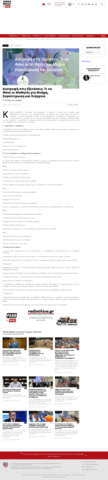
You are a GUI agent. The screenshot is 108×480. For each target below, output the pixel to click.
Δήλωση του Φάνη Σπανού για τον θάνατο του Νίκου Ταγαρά (12, 391)
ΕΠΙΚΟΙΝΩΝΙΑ (66, 475)
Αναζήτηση (102, 4)
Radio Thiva (7, 4)
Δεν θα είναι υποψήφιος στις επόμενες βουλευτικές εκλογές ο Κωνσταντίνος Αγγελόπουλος (12, 426)
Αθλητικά (26, 36)
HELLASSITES (62, 477)
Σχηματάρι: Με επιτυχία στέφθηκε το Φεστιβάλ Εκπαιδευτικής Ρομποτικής (38, 425)
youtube (89, 4)
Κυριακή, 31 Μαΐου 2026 (12, 364)
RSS (59, 475)
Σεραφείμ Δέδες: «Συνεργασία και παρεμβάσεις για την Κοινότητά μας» (36, 353)
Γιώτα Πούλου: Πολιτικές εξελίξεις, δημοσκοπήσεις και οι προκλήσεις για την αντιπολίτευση (12, 353)
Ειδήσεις (13, 36)
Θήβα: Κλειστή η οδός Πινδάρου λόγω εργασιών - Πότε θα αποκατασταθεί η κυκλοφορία (64, 392)
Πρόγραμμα (64, 36)
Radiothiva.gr (86, 61)
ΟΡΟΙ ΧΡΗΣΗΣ (26, 475)
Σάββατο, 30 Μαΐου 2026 (12, 400)
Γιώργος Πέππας (94, 75)
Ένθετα (36, 36)
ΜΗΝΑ (98, 52)
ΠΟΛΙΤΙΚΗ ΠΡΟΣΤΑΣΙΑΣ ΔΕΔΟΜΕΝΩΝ (44, 475)
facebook (78, 4)
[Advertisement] (54, 21)
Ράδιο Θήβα (58, 5)
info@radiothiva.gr (90, 469)
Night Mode (102, 36)
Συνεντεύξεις (50, 36)
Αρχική (5, 39)
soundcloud (92, 4)
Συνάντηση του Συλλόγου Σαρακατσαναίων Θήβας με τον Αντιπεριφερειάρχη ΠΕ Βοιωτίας (64, 426)
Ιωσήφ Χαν (18, 45)
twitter (82, 4)
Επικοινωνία (78, 36)
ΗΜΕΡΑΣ (89, 52)
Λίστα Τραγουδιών (60, 4)
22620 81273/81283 (92, 464)
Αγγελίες (89, 36)
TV (73, 4)
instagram (85, 4)
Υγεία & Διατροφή (18, 39)
